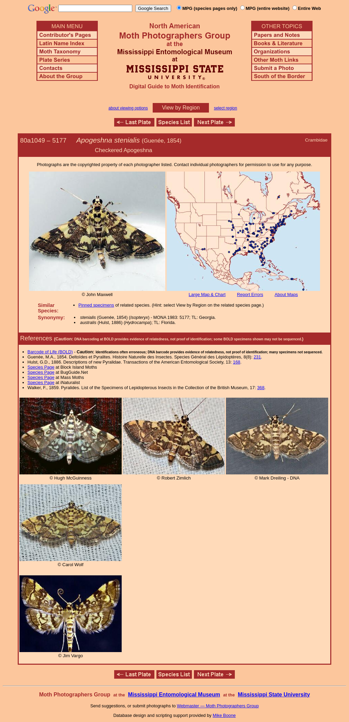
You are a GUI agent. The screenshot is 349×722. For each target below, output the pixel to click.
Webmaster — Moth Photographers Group (218, 705)
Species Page (41, 367)
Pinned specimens (96, 305)
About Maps (286, 294)
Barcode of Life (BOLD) (50, 351)
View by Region (181, 107)
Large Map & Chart (207, 294)
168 (236, 362)
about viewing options (128, 108)
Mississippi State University (274, 694)
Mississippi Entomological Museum (174, 694)
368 (260, 387)
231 (257, 356)
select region (225, 108)
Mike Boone (224, 715)
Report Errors (250, 294)
